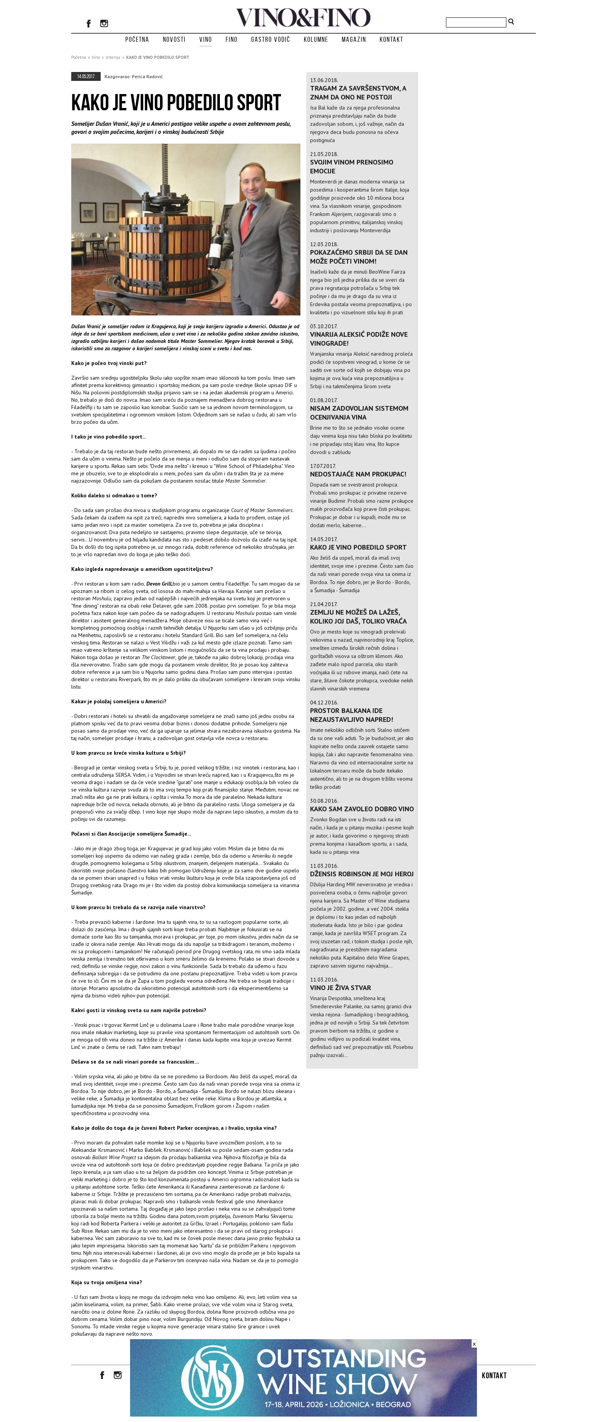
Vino (205, 39)
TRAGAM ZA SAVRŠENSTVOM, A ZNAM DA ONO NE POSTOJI (358, 92)
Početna (137, 39)
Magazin (354, 39)
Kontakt (391, 39)
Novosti (174, 39)
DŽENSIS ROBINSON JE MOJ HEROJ (362, 873)
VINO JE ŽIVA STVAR (340, 987)
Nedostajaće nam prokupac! (358, 473)
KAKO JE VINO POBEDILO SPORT (157, 57)
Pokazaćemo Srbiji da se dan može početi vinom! (359, 257)
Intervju (113, 57)
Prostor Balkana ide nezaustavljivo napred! (351, 715)
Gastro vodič (270, 39)
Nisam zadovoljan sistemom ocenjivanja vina (359, 412)
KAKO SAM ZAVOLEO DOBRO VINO (362, 808)
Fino (232, 39)
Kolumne (316, 39)
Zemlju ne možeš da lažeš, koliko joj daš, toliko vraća (358, 616)
